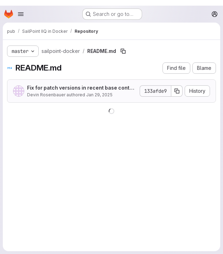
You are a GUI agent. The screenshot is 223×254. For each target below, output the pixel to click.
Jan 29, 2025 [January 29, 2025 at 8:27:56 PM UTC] (99, 94)
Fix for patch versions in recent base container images (80, 88)
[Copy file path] (123, 51)
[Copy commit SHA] (177, 91)
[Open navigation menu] (20, 14)
